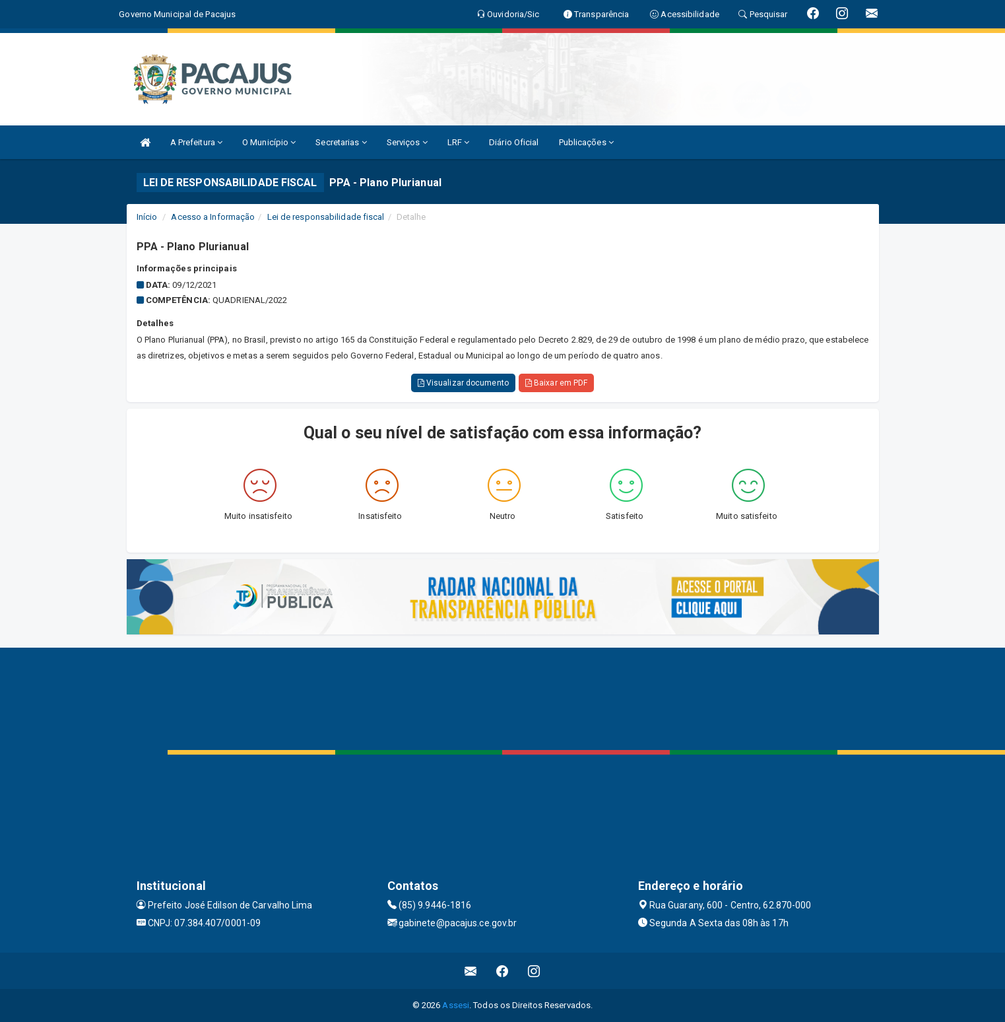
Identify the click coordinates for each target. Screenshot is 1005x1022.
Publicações (586, 142)
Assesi (455, 1005)
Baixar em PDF (556, 383)
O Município (269, 142)
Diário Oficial (513, 142)
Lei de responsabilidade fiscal (326, 217)
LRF (458, 142)
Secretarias (340, 142)
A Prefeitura (196, 142)
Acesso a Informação (213, 217)
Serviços (407, 142)
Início (147, 217)
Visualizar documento (463, 383)
